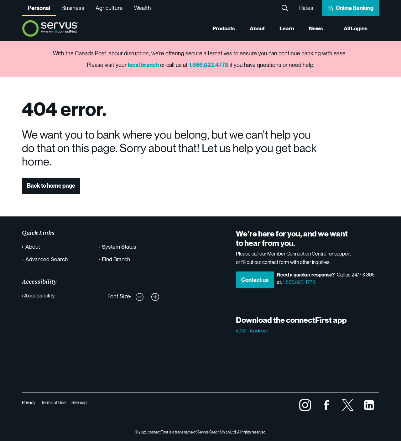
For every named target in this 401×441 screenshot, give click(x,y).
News (315, 28)
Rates (306, 7)
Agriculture (109, 7)
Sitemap (80, 402)
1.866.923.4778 (299, 282)
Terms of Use (54, 402)
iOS (240, 330)
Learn (286, 28)
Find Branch (116, 259)
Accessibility (39, 295)
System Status (120, 246)
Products (222, 28)
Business (72, 7)
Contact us (254, 279)
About (256, 28)
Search (285, 8)
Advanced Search (46, 259)
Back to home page (51, 185)
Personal (39, 8)
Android (259, 330)
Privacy (28, 402)
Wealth (142, 7)
